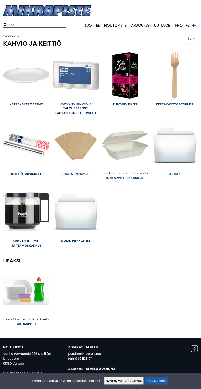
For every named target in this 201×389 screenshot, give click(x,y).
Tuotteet (93, 25)
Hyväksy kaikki (156, 381)
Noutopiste (115, 25)
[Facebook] (194, 349)
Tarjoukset (140, 25)
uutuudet (163, 25)
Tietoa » (94, 381)
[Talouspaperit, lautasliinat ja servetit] (76, 85)
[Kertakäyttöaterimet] (175, 85)
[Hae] (34, 25)
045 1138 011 (83, 358)
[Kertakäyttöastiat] (26, 85)
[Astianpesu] (26, 300)
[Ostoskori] (187, 25)
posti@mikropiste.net (84, 353)
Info (179, 25)
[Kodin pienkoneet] (76, 220)
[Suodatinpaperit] (76, 154)
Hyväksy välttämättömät (124, 381)
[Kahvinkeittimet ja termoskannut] (26, 220)
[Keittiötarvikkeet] (26, 154)
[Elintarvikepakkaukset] (125, 154)
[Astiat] (175, 154)
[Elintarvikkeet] (125, 85)
